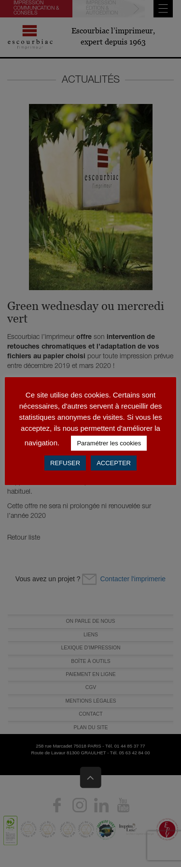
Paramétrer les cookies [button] (109, 443)
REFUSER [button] (65, 463)
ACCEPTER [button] (114, 463)
